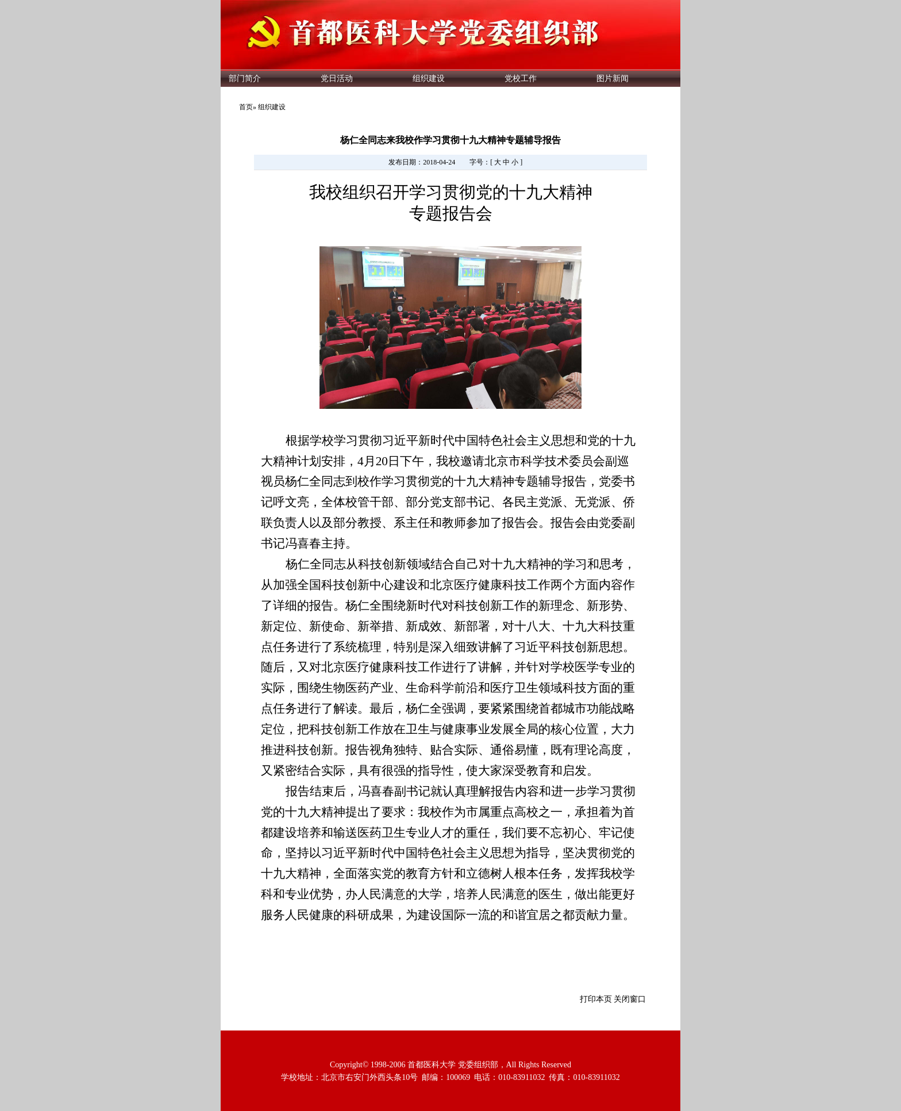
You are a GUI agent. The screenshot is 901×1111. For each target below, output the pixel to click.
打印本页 (596, 999)
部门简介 (245, 78)
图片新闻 (612, 78)
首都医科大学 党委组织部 (452, 1064)
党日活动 (337, 78)
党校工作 (521, 78)
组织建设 (429, 78)
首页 (246, 107)
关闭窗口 (630, 999)
